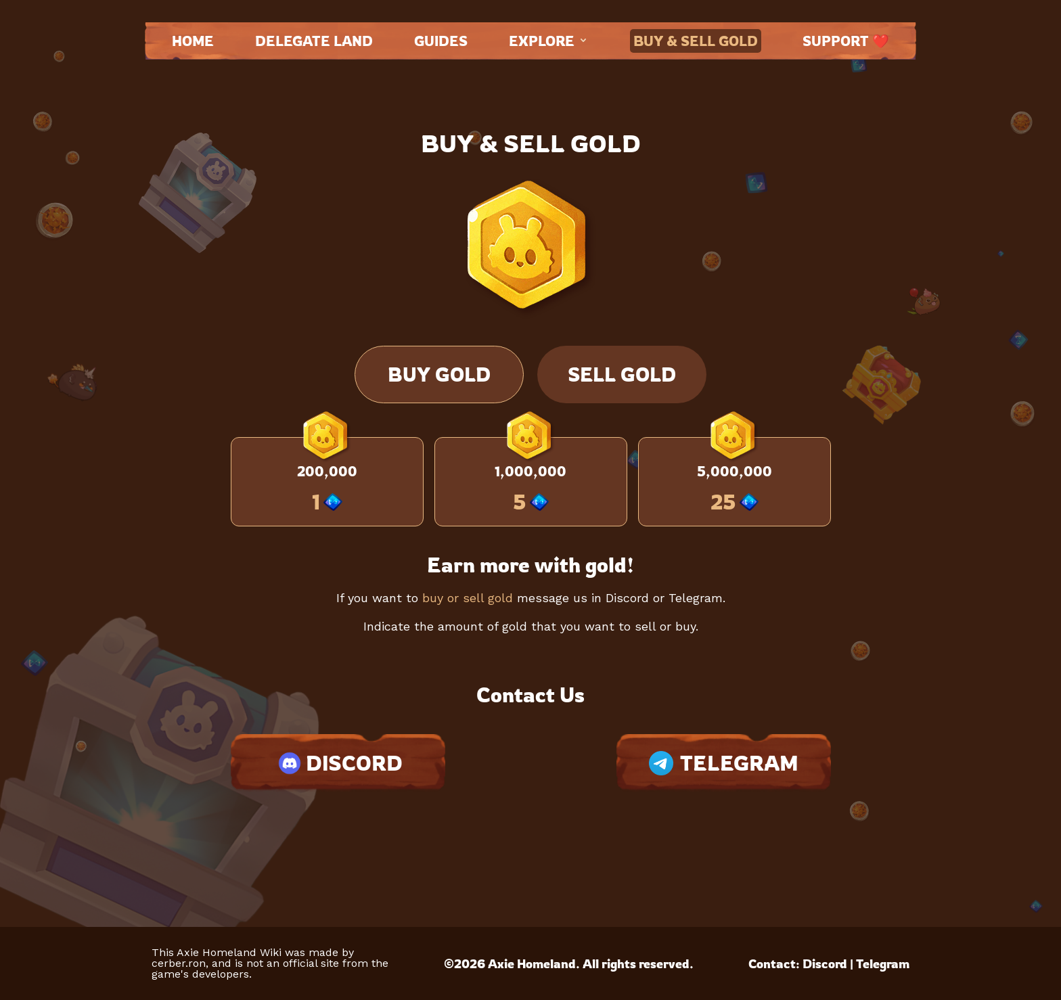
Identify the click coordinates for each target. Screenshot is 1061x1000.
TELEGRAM (723, 762)
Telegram (882, 963)
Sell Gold (622, 374)
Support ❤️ (846, 40)
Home (193, 40)
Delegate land (314, 40)
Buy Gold (439, 374)
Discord (825, 963)
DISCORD (338, 763)
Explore (549, 40)
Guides (441, 40)
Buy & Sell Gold (695, 40)
